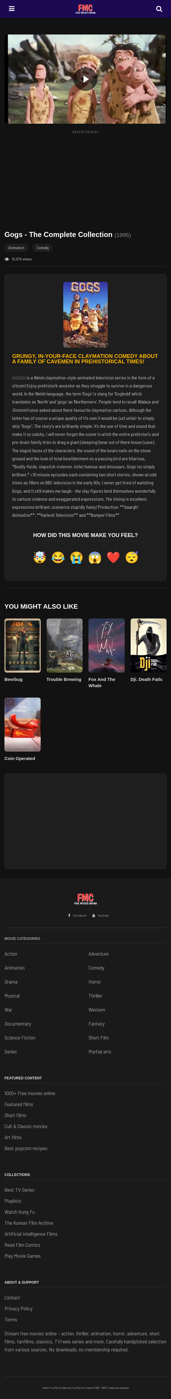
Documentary (17, 1023)
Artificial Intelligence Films (31, 1233)
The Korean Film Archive (28, 1222)
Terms (10, 1319)
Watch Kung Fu (19, 1211)
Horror (94, 981)
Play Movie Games (22, 1255)
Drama (11, 981)
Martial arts (99, 1051)
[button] (85, 79)
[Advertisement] (87, 177)
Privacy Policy (18, 1308)
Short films (15, 1115)
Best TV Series (19, 1189)
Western (96, 1009)
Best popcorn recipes (26, 1148)
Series (10, 1051)
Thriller (95, 995)
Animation (16, 247)
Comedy (43, 247)
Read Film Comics (22, 1244)
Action (10, 953)
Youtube (100, 915)
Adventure (98, 953)
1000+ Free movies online (29, 1093)
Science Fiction (19, 1037)
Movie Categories (22, 939)
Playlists (12, 1200)
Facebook (77, 915)
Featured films (18, 1104)
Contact (12, 1297)
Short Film (98, 1037)
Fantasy (96, 1023)
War (8, 1009)
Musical (12, 995)
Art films (13, 1137)
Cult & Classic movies (26, 1126)
